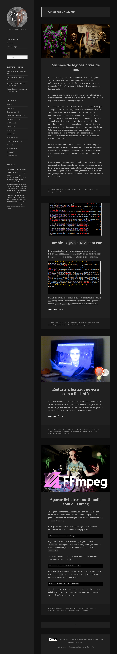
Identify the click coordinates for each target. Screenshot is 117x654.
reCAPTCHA (13, 201)
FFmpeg (22, 197)
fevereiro (54, 429)
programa (21, 195)
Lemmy (19, 175)
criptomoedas (16, 182)
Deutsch (59, 610)
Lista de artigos (12, 47)
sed (14, 186)
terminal (21, 186)
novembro (55, 323)
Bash (8, 105)
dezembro (55, 190)
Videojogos (10, 156)
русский (85, 610)
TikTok (9, 197)
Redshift (67, 431)
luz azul (96, 429)
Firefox (23, 177)
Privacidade (11, 138)
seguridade (10, 204)
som (80, 608)
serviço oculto (15, 184)
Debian (9, 184)
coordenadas (83, 429)
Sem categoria (12, 148)
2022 (60, 608)
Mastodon (10, 177)
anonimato (20, 201)
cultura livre (11, 195)
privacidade (12, 169)
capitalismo (10, 188)
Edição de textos (12, 119)
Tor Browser (20, 193)
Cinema (9, 108)
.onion (15, 193)
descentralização (13, 180)
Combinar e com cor (75, 242)
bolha (25, 186)
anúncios (17, 188)
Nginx (22, 204)
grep (89, 323)
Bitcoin (14, 204)
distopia (22, 206)
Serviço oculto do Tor (86, 647)
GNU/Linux (11, 123)
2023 (61, 190)
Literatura (10, 127)
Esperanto (80, 325)
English (64, 610)
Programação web (13, 141)
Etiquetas (11, 165)
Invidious (10, 193)
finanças (18, 204)
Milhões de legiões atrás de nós (76, 67)
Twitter (13, 197)
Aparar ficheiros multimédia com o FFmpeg (76, 501)
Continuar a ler (55, 310)
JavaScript (23, 188)
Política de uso (73, 647)
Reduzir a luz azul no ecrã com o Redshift (75, 391)
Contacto (10, 43)
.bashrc (14, 199)
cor (86, 323)
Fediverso (23, 184)
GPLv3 (91, 429)
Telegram (25, 201)
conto (17, 206)
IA (20, 206)
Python (9, 145)
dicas (21, 182)
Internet (9, 206)
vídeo (16, 195)
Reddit (9, 191)
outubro (55, 608)
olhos (50, 431)
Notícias (9, 130)
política (9, 199)
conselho (17, 177)
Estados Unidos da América (19, 191)
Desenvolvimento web (14, 116)
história (9, 208)
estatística (13, 206)
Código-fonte (61, 647)
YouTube (10, 175)
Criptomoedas (12, 112)
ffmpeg (85, 608)
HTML (18, 197)
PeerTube (10, 186)
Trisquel (84, 431)
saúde (72, 431)
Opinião (9, 134)
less (57, 325)
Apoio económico (13, 39)
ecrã (54, 431)
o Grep (68, 251)
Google (23, 172)
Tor (15, 175)
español (58, 192)
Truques (10, 152)
